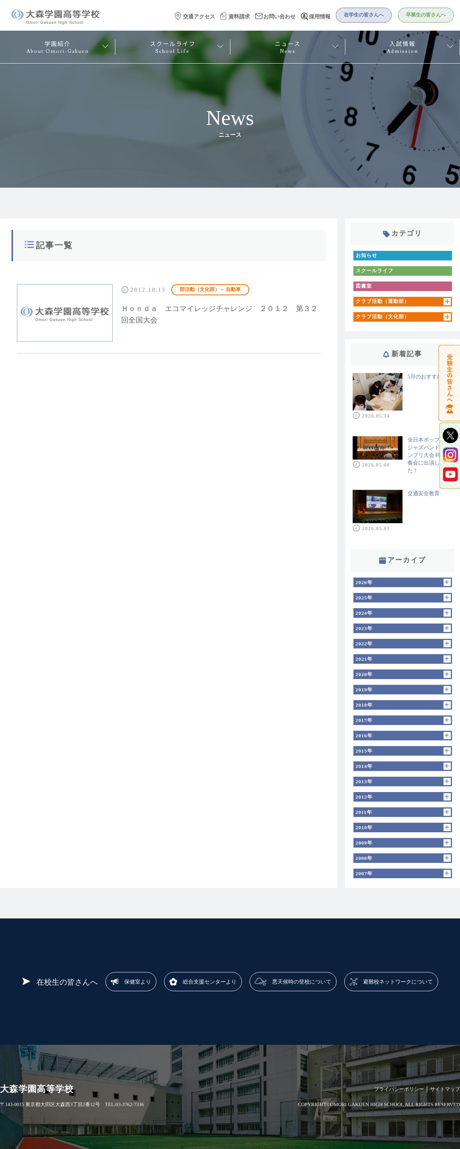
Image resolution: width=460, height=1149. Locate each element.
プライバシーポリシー (399, 1089)
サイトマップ (445, 1089)
